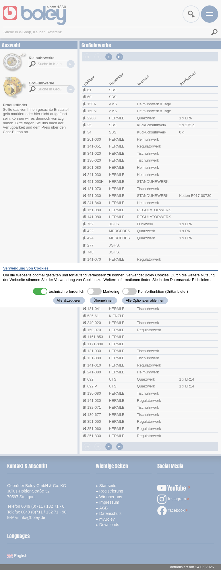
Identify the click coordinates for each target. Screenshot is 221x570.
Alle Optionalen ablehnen (145, 300)
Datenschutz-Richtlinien (189, 280)
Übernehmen (103, 300)
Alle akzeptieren (69, 300)
